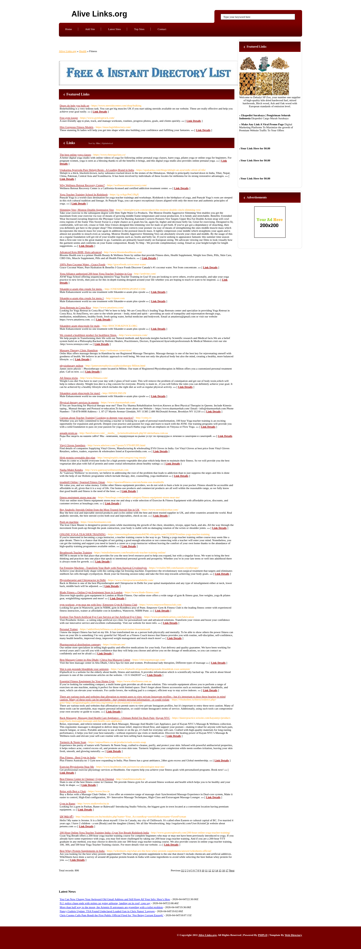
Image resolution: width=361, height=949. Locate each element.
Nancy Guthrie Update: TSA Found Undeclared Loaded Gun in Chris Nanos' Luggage (107, 911)
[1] (182, 870)
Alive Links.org (99, 14)
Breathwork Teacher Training (76, 552)
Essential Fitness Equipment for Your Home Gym (87, 681)
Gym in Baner (67, 803)
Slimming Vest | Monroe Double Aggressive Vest (87, 209)
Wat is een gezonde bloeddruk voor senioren (84, 668)
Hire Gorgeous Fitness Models (77, 127)
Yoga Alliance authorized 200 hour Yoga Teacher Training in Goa (96, 273)
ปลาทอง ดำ (66, 816)
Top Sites (139, 29)
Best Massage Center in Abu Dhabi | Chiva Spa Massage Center (95, 659)
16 (223, 870)
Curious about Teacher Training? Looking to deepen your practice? (97, 417)
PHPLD (262, 934)
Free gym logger (69, 117)
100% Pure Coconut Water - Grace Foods (82, 264)
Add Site (90, 29)
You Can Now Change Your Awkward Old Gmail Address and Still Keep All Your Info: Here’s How (115, 899)
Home (68, 29)
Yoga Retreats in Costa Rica (75, 307)
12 (209, 870)
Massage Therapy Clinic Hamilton (79, 350)
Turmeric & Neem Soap (73, 742)
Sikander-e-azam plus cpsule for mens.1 (82, 298)
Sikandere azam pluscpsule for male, (80, 325)
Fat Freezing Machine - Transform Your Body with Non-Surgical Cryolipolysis (103, 567)
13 (213, 870)
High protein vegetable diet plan (77, 457)
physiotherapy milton (71, 365)
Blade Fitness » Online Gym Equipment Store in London (91, 592)
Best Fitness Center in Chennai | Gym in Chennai (87, 778)
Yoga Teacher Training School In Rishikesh (84, 194)
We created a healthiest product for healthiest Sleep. (88, 334)
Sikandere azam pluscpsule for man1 (80, 393)
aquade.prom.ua (68, 432)
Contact (162, 29)
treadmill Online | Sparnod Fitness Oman (82, 482)
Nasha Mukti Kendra (71, 469)
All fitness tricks (69, 377)
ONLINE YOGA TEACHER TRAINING (83, 534)
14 (216, 870)
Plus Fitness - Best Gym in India (78, 757)
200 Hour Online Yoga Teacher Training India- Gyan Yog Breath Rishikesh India (104, 832)
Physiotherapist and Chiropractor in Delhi (83, 579)
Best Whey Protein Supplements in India (82, 850)
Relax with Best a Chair (73, 791)
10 (203, 870)
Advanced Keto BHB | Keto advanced (81, 252)
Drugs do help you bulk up (74, 105)
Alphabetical (107, 143)
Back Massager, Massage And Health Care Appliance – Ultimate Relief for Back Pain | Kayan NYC (115, 717)
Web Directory (293, 934)
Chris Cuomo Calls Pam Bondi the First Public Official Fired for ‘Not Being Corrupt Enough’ (111, 915)
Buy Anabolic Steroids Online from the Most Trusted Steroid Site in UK (99, 509)
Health (82, 51)
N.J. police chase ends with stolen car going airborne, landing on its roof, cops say (105, 903)
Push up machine (69, 521)
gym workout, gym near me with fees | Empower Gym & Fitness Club (98, 604)
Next (231, 870)
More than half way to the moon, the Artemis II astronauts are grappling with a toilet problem (111, 907)
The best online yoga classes (75, 154)
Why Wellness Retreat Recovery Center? (82, 185)
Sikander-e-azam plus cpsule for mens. (81, 288)
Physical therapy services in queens (79, 402)
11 (206, 870)
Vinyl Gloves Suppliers (72, 445)
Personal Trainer (69, 629)
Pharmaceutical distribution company (80, 644)
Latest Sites (114, 29)
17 (227, 870)
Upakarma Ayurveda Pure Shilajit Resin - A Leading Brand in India (97, 169)
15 (220, 870)
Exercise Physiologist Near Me (77, 766)
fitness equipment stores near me (78, 497)
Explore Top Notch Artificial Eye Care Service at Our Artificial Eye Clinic (101, 616)
